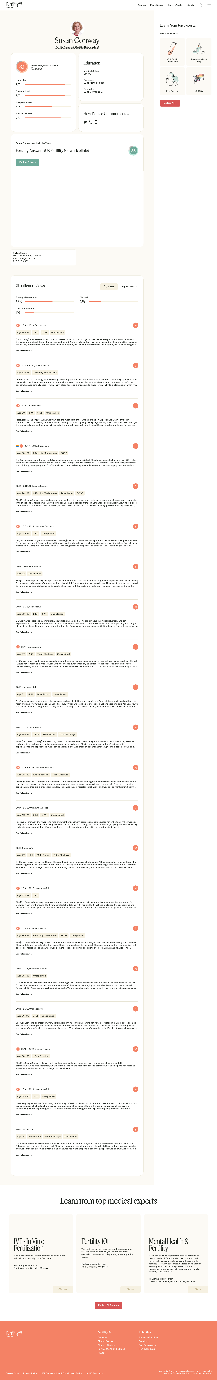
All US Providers (94, 1373)
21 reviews (36, 68)
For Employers (147, 1345)
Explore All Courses (108, 1305)
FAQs (101, 1352)
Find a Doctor (156, 5)
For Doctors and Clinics (111, 1349)
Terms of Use (12, 1373)
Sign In (191, 5)
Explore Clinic (26, 162)
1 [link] (77, 1165)
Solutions (144, 1341)
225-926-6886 (20, 261)
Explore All (169, 102)
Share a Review (106, 1345)
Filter (111, 286)
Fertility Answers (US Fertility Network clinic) (77, 47)
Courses (142, 5)
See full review (23, 350)
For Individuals (147, 1349)
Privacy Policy (30, 1373)
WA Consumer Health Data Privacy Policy (62, 1373)
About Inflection (175, 5)
